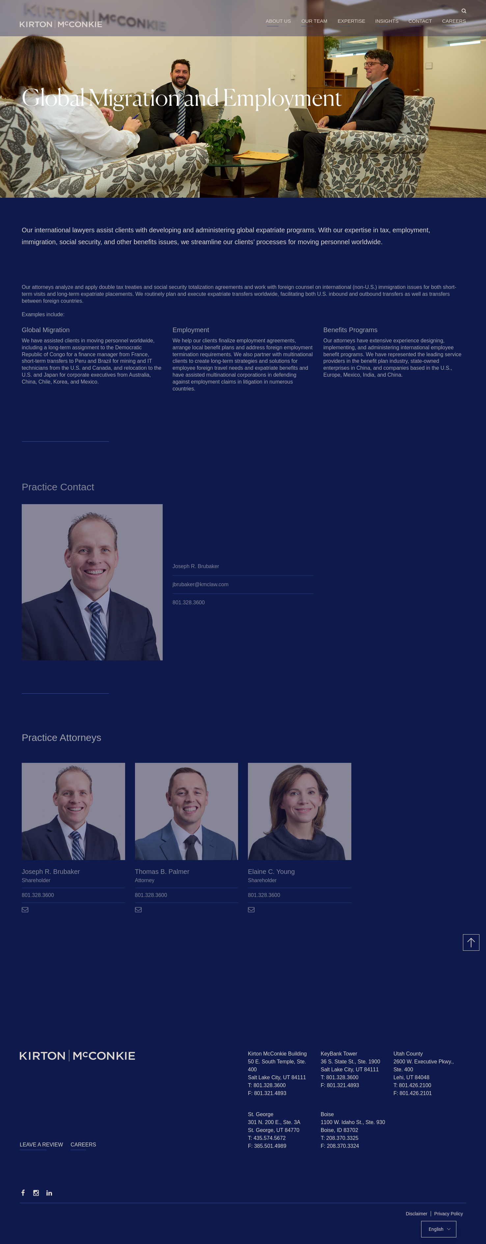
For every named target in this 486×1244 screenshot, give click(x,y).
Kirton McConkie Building (277, 1053)
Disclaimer (416, 1213)
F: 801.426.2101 (412, 1093)
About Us (278, 21)
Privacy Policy (448, 1213)
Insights (387, 21)
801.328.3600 (189, 604)
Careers (454, 21)
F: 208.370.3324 (340, 1146)
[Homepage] (129, 1055)
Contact (420, 21)
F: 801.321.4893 (267, 1093)
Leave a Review (41, 1144)
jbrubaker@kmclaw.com (201, 586)
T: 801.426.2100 (412, 1085)
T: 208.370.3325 (340, 1138)
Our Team (314, 21)
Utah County (408, 1053)
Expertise (351, 21)
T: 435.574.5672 (267, 1138)
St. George (260, 1114)
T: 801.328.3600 (267, 1085)
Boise (327, 1114)
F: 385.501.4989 (267, 1146)
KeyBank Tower (339, 1053)
